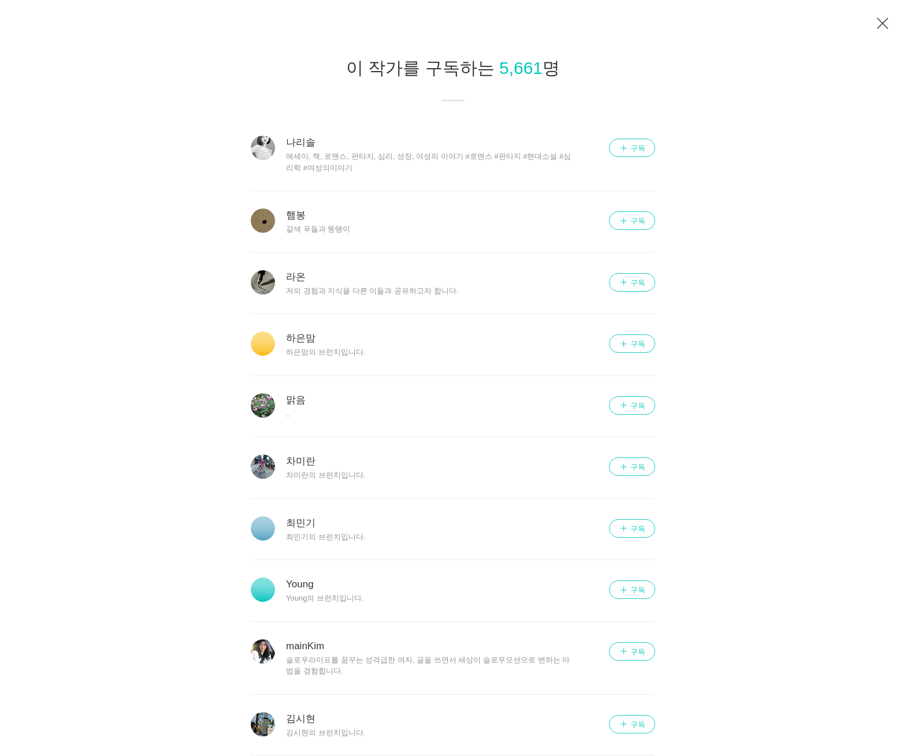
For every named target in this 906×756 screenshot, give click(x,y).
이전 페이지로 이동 (883, 23)
